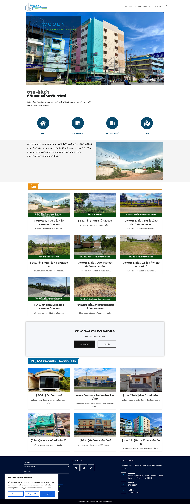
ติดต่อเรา (27, 471)
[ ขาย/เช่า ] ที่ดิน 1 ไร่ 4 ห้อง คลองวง (49, 264)
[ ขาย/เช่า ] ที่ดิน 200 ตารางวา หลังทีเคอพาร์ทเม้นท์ (95, 264)
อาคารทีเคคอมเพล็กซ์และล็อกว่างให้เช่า (95, 397)
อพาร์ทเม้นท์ (77, 133)
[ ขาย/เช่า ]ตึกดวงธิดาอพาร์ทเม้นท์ (141, 442)
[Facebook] (76, 467)
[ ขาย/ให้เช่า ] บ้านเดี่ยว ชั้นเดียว (141, 395)
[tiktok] (91, 467)
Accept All (47, 494)
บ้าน (43, 133)
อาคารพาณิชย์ (112, 133)
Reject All (32, 494)
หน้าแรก (27, 462)
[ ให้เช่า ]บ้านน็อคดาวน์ (49, 395)
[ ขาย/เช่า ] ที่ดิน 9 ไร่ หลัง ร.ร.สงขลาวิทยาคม (49, 222)
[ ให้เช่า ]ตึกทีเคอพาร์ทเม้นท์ (95, 440)
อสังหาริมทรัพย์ (46, 466)
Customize (16, 494)
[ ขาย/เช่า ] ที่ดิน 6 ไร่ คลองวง (95, 221)
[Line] (83, 467)
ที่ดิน (147, 133)
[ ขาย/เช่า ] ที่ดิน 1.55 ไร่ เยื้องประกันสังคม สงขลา (141, 222)
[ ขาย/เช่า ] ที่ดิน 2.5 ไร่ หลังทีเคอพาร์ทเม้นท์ (141, 264)
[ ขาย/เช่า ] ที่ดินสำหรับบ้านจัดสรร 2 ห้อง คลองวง (95, 306)
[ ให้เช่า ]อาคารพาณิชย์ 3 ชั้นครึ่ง (49, 440)
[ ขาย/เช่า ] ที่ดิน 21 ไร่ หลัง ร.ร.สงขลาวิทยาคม (49, 306)
